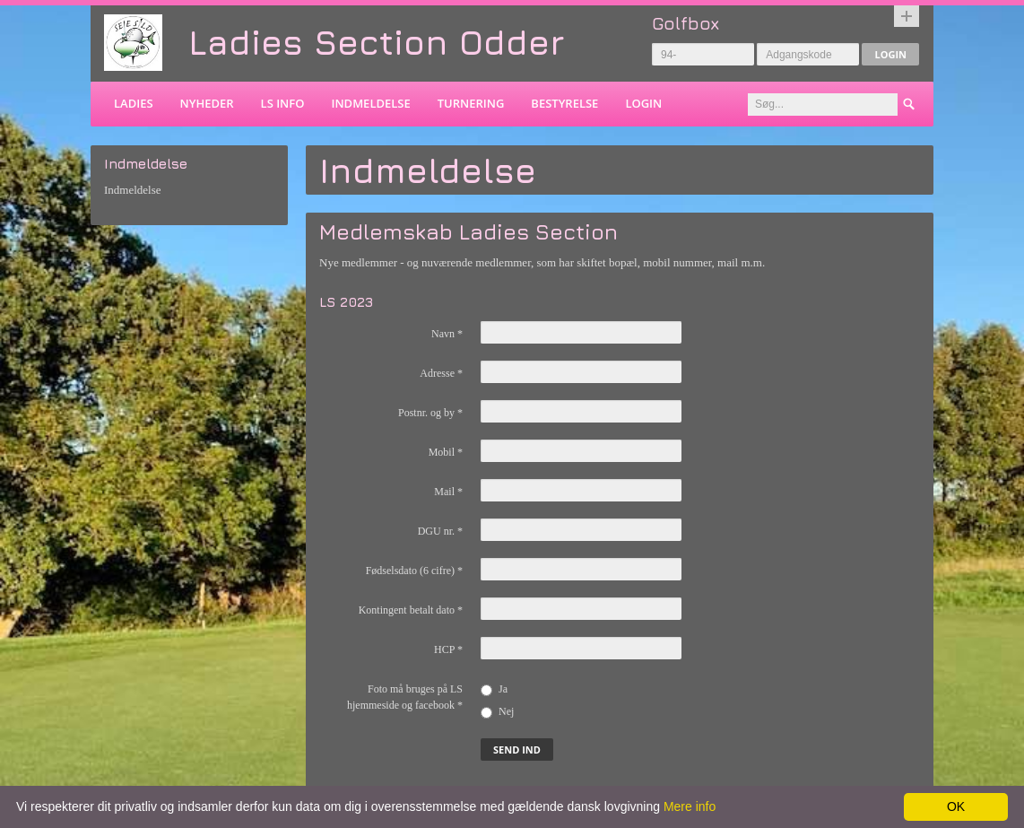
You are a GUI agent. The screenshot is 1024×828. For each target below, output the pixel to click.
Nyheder (207, 103)
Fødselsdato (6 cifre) (414, 570)
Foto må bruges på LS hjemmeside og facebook (405, 697)
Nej (497, 712)
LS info (283, 103)
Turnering (471, 103)
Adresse (441, 373)
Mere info (690, 806)
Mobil (446, 452)
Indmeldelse (370, 103)
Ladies (133, 103)
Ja (494, 689)
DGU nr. (440, 531)
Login (890, 54)
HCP (448, 649)
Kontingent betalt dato (411, 610)
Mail (448, 491)
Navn (447, 333)
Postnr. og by (430, 412)
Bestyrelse (564, 103)
